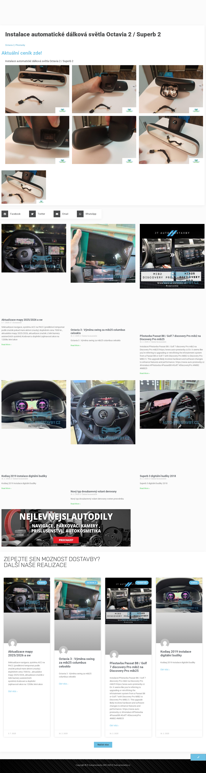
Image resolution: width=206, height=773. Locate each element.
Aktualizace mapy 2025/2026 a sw (21, 319)
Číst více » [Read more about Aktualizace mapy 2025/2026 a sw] (13, 691)
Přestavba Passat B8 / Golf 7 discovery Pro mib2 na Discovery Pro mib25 (128, 666)
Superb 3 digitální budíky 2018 (158, 476)
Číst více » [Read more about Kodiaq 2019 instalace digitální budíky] (165, 670)
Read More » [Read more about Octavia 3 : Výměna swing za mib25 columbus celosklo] (76, 345)
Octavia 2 (9, 45)
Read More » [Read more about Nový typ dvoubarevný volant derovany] (76, 504)
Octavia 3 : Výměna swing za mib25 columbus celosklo (77, 662)
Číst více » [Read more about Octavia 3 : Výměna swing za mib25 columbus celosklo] (63, 684)
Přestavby (20, 45)
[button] (12, 214)
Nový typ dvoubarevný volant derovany (94, 491)
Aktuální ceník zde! (21, 53)
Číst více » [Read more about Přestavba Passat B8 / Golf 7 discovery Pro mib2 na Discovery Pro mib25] (114, 726)
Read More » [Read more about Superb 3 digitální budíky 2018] (145, 488)
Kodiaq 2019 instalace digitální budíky (24, 476)
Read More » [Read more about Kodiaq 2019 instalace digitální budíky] (6, 488)
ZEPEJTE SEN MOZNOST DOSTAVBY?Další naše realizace (52, 562)
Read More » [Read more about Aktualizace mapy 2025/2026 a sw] (6, 345)
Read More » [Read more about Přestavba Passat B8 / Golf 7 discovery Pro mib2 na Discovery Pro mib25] (145, 373)
